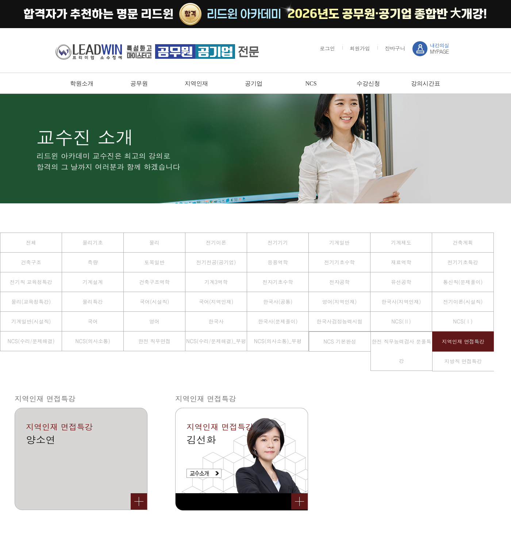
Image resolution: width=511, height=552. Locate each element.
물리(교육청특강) (31, 301)
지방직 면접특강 (463, 361)
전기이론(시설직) (463, 301)
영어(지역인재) (339, 301)
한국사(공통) (278, 301)
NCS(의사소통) (92, 341)
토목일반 (154, 262)
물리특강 (92, 301)
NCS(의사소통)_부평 (277, 341)
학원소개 (81, 83)
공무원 (139, 83)
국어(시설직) (154, 301)
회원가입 (360, 48)
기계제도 (401, 242)
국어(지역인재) (216, 301)
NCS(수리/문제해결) (30, 341)
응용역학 (278, 262)
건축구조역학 (154, 281)
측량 (93, 262)
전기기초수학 (339, 262)
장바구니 (395, 48)
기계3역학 (216, 281)
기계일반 (339, 242)
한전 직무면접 (154, 341)
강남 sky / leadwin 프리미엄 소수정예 (157, 51)
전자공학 (339, 281)
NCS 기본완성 (339, 341)
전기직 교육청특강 (31, 281)
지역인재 (196, 83)
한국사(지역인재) (401, 301)
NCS (311, 83)
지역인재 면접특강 (463, 341)
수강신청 (368, 83)
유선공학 (401, 281)
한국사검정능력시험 (339, 321)
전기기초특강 (462, 262)
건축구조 (31, 262)
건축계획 (463, 242)
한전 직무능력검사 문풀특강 (401, 351)
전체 (31, 242)
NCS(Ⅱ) (401, 321)
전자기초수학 (277, 281)
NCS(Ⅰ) (462, 321)
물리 (154, 242)
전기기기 (278, 242)
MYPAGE (439, 48)
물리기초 (92, 242)
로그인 (327, 48)
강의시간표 (425, 83)
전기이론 (216, 242)
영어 (154, 321)
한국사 (216, 321)
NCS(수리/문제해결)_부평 (216, 341)
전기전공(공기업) (216, 262)
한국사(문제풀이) (278, 321)
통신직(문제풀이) (463, 281)
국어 (93, 321)
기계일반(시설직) (31, 321)
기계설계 (92, 281)
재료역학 (401, 262)
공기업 (253, 83)
